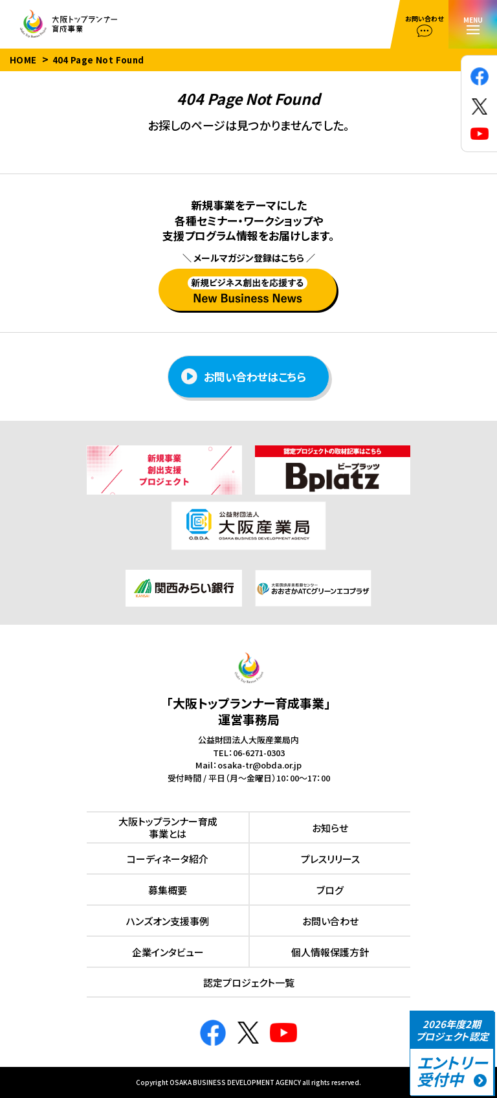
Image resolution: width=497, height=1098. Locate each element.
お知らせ (330, 828)
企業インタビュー (168, 952)
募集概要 (167, 890)
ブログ (330, 890)
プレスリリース (330, 859)
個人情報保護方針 (330, 952)
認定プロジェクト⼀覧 (248, 982)
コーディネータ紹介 (167, 859)
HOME (23, 60)
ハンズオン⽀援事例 (167, 921)
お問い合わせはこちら (243, 376)
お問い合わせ (330, 921)
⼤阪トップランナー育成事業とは (167, 827)
